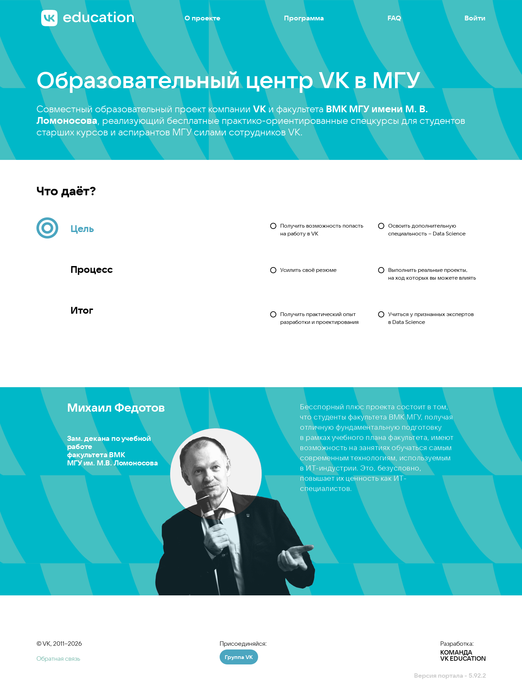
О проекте (202, 18)
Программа (304, 18)
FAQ (394, 18)
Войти (475, 18)
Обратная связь (58, 658)
